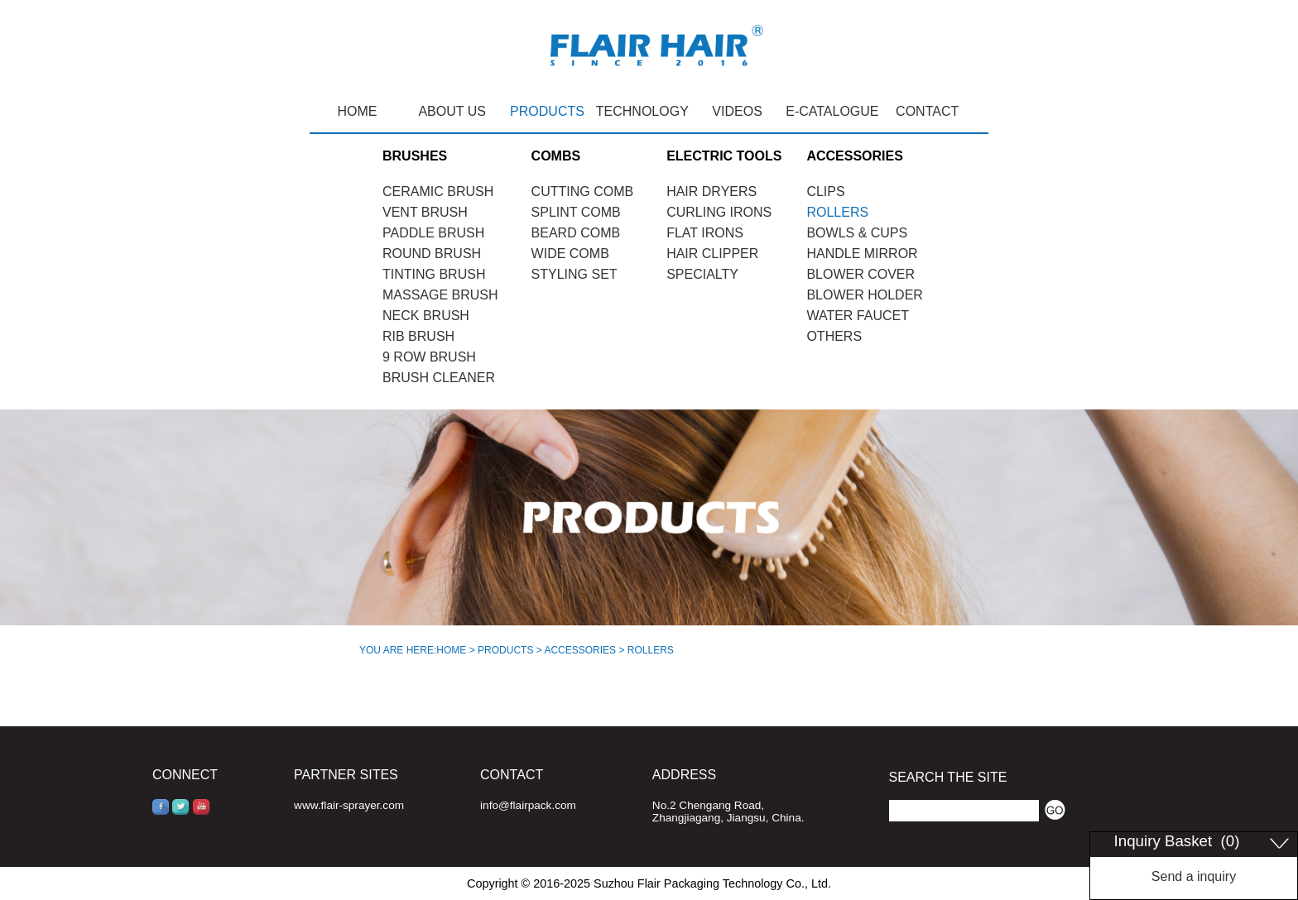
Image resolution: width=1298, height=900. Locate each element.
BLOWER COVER (860, 274)
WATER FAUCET (857, 316)
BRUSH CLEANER (438, 378)
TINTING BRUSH (433, 274)
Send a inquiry (1193, 876)
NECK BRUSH (425, 316)
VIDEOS (737, 111)
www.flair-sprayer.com (349, 805)
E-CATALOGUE (832, 111)
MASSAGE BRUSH (440, 295)
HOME (357, 111)
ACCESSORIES (580, 650)
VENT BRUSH (425, 212)
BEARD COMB (576, 233)
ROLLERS (837, 212)
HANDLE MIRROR (861, 254)
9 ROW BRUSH (429, 357)
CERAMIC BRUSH (437, 191)
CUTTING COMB (582, 191)
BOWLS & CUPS (856, 233)
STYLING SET (574, 274)
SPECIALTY (702, 274)
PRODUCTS (547, 111)
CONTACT (927, 111)
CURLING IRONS (719, 212)
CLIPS (825, 191)
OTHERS (834, 336)
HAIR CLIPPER (712, 254)
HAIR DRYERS (711, 191)
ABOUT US (452, 111)
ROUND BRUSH (431, 254)
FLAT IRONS (704, 233)
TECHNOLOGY (642, 111)
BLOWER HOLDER (864, 295)
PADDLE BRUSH (433, 233)
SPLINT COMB (576, 212)
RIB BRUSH (418, 336)
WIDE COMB (570, 254)
